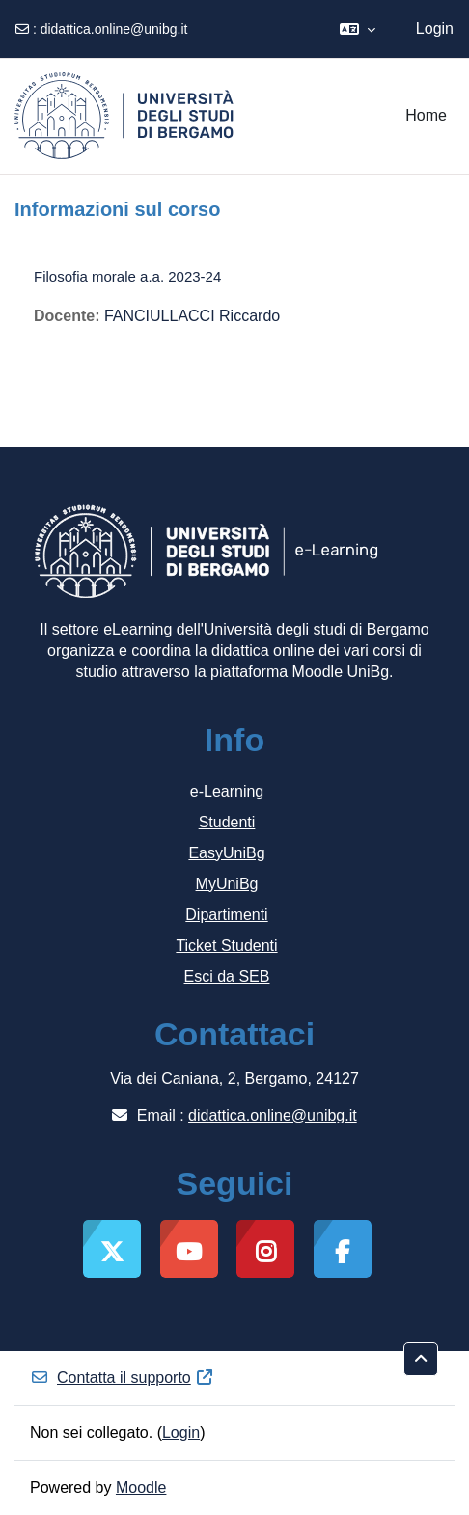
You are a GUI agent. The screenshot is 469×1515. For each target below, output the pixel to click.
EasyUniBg (226, 853)
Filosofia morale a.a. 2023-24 (127, 276)
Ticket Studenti (226, 945)
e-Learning (227, 791)
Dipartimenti (226, 914)
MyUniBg (227, 884)
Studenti (227, 822)
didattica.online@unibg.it (114, 29)
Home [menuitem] (426, 115)
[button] (357, 29)
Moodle (141, 1487)
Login (435, 28)
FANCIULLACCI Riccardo (192, 316)
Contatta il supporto (122, 1377)
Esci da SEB (227, 976)
